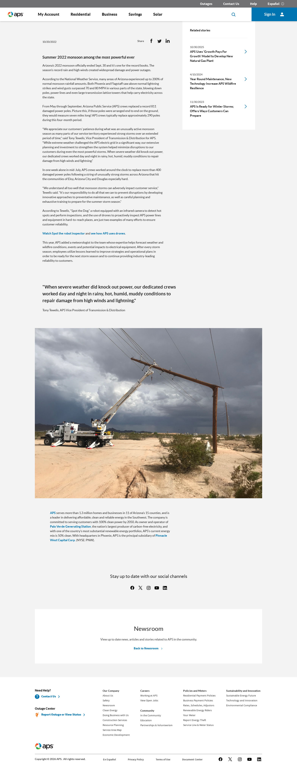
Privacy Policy (136, 759)
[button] (151, 42)
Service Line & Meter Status (198, 725)
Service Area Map (112, 730)
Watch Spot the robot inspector (63, 233)
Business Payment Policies (198, 700)
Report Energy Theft (194, 720)
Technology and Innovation (241, 700)
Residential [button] (81, 14)
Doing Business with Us (116, 715)
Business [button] (109, 14)
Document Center (192, 759)
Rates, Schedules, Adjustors (198, 705)
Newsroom (109, 705)
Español (273, 4)
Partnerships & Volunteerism (156, 725)
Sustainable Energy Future (241, 695)
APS (53, 513)
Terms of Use (163, 759)
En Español (109, 759)
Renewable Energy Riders (197, 710)
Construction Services (115, 720)
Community (147, 710)
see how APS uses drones (108, 233)
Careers (144, 690)
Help (253, 4)
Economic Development (116, 735)
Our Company (111, 690)
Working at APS (148, 695)
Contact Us (231, 4)
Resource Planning (113, 725)
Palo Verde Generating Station (70, 526)
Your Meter (189, 715)
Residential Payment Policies (199, 695)
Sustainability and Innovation (243, 690)
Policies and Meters (194, 690)
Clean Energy (110, 710)
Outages (206, 4)
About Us (108, 695)
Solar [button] (157, 14)
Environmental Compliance (241, 705)
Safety (106, 700)
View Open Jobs (149, 700)
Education (146, 720)
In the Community (150, 715)
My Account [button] (48, 14)
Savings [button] (135, 14)
